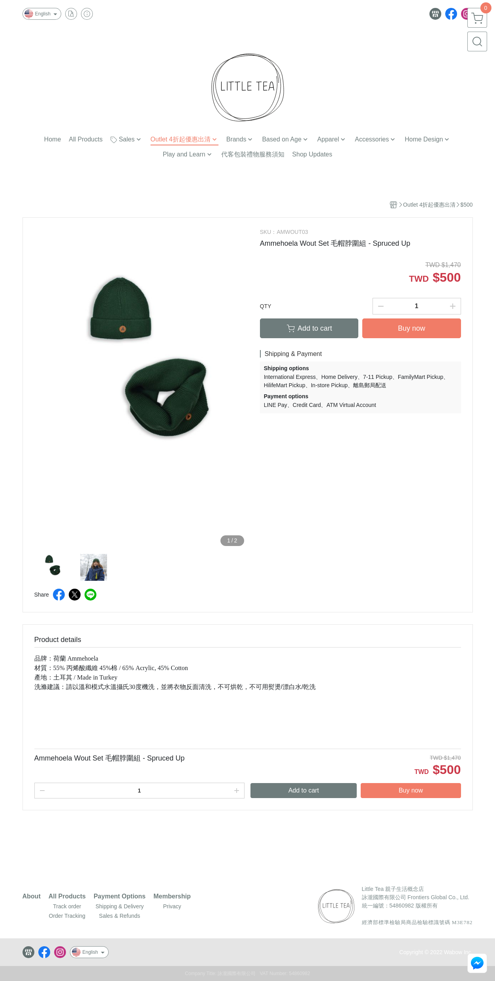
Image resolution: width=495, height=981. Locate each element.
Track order (67, 906)
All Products (67, 896)
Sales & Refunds (119, 916)
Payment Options (120, 896)
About (32, 896)
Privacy (172, 906)
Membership (172, 896)
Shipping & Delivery (120, 906)
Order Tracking (67, 916)
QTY (265, 306)
